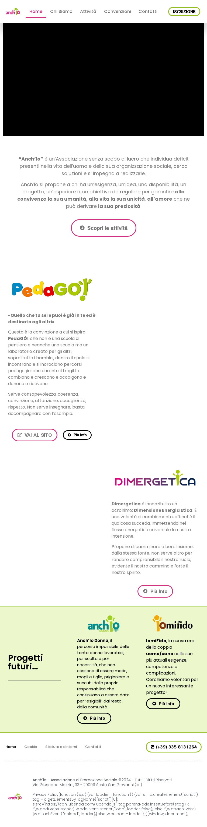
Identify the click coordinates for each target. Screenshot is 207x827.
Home (35, 11)
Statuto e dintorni (61, 746)
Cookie (30, 746)
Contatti (148, 11)
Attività (88, 11)
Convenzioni (117, 11)
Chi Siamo (61, 11)
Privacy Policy (45, 794)
